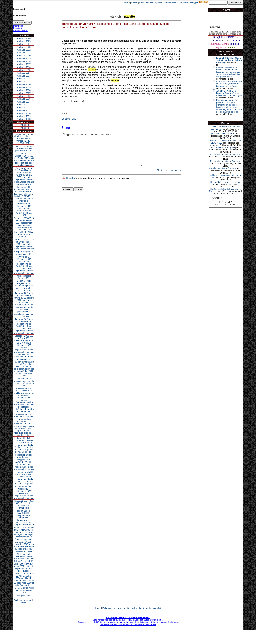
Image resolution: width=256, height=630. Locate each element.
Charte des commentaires (169, 176)
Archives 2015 (24, 70)
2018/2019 (24, 125)
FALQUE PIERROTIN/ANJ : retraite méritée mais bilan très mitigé (229, 60)
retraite (225, 44)
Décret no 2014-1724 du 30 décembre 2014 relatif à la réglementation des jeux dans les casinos (24, 244)
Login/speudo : (20, 9)
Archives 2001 (24, 110)
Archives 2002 (24, 107)
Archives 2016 (24, 67)
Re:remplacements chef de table (225, 154)
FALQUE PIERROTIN (225, 37)
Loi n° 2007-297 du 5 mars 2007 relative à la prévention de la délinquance (24, 567)
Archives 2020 (24, 55)
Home (127, 3)
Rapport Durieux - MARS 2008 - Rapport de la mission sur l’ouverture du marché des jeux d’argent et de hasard (24, 518)
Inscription (18, 26)
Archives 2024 (24, 44)
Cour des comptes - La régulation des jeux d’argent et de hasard (24, 149)
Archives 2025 (24, 41)
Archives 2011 (24, 81)
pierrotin (216, 40)
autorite (225, 40)
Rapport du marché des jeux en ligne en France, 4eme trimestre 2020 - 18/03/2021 (23, 138)
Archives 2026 (24, 38)
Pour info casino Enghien (223, 147)
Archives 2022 (24, 50)
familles (231, 47)
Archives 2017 (24, 64)
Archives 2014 (24, 73)
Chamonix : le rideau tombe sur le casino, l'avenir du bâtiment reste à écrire (229, 83)
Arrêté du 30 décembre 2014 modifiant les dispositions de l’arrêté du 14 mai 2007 (24, 209)
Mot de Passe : (20, 15)
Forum (134, 3)
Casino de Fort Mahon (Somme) (225, 182)
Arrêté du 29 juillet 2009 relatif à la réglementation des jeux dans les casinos (24, 465)
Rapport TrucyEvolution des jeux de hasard (24, 599)
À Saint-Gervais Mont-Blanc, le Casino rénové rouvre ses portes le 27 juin (229, 93)
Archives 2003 (24, 104)
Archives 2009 (24, 87)
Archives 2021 (24, 53)
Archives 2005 (24, 99)
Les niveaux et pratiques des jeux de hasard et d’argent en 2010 (24, 382)
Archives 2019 (24, 58)
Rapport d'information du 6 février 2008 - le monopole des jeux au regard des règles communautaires (24, 532)
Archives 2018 (24, 61)
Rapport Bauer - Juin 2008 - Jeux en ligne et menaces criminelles (24, 504)
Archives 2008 (24, 90)
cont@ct (194, 3)
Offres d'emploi (171, 3)
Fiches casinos (146, 3)
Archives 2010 (24, 84)
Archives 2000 (24, 113)
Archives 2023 (24, 47)
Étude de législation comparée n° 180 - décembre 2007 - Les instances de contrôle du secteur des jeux (24, 544)
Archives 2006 (24, 96)
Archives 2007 (24, 93)
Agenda (158, 3)
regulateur (220, 47)
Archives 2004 (24, 102)
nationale (216, 44)
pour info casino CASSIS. (223, 133)
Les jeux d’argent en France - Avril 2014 (23, 252)
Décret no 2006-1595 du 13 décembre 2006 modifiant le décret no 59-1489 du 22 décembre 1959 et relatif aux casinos (24, 579)
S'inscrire (70, 184)
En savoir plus (69, 119)
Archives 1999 (24, 116)
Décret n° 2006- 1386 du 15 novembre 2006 (24, 590)
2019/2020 (24, 128)
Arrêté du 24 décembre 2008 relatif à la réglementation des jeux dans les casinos (24, 493)
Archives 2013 (24, 76)
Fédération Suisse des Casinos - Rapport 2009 (23, 457)
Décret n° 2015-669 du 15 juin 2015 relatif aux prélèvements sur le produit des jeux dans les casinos (24, 160)
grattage (235, 40)
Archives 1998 (24, 119)
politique (234, 43)
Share (66, 127)
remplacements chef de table (223, 168)
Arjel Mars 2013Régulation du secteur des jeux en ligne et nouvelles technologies (24, 285)
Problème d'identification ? (20, 29)
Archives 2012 (24, 79)
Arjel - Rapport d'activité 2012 (24, 277)
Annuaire (184, 3)
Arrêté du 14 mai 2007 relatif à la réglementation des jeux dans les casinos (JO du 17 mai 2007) (24, 556)
